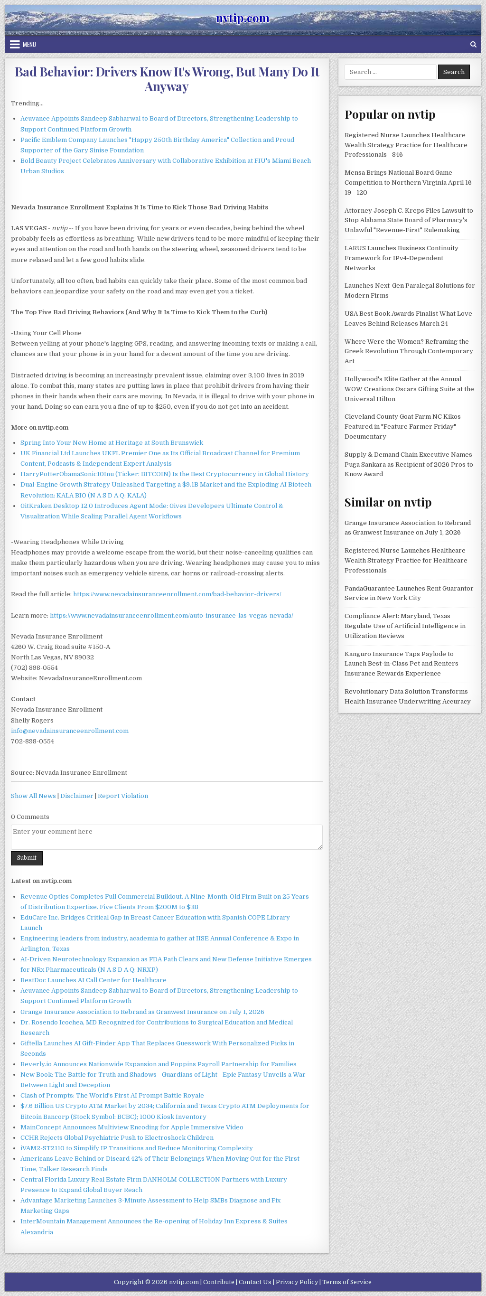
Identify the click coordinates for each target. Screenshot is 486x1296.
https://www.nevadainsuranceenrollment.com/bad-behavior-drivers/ (177, 594)
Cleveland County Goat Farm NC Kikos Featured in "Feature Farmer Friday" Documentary (403, 426)
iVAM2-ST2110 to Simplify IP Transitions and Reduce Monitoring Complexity (136, 1148)
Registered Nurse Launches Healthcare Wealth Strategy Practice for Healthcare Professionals (406, 560)
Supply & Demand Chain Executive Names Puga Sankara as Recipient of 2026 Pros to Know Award (409, 464)
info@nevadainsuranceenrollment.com (70, 730)
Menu (29, 44)
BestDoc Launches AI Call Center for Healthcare (93, 980)
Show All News (33, 795)
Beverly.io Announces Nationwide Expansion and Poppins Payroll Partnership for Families (158, 1064)
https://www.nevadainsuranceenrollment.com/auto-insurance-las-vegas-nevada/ (171, 615)
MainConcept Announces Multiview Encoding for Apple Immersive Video (131, 1127)
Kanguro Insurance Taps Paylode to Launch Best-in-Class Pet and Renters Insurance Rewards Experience (401, 663)
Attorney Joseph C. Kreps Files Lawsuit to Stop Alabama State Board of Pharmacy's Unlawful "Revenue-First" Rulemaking (409, 220)
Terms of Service (347, 1282)
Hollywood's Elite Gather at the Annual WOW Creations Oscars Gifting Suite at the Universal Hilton (409, 389)
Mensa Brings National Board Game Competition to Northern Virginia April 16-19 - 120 (409, 182)
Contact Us (255, 1282)
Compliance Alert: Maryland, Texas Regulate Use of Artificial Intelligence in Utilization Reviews (405, 625)
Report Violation (123, 795)
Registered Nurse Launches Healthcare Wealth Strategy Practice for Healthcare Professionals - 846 (406, 145)
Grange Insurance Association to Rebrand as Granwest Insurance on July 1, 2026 (142, 1011)
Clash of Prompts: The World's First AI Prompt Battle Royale (112, 1095)
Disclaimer (76, 795)
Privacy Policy (297, 1282)
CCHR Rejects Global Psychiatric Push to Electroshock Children (117, 1137)
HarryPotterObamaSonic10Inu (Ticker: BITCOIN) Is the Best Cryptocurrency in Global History (164, 474)
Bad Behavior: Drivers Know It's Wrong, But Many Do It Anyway (167, 78)
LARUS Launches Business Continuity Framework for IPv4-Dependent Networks (401, 258)
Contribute (218, 1282)
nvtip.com (243, 17)
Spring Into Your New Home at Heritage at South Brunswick (111, 442)
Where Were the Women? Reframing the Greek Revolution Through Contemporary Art (409, 351)
